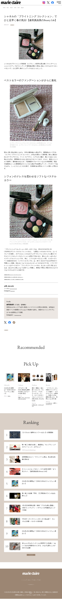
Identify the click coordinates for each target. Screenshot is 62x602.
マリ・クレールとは (16, 583)
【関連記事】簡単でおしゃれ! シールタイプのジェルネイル (23, 274)
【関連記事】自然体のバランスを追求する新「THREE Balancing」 (25, 277)
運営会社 (48, 583)
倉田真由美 (15, 25)
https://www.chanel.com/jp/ (18, 288)
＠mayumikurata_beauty (22, 315)
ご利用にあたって (28, 583)
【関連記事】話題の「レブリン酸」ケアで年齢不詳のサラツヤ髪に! (26, 279)
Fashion (6, 10)
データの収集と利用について (31, 587)
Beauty (14, 10)
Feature (39, 10)
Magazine (48, 10)
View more (31, 557)
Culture (31, 10)
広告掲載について (40, 583)
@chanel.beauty (15, 291)
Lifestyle (22, 10)
